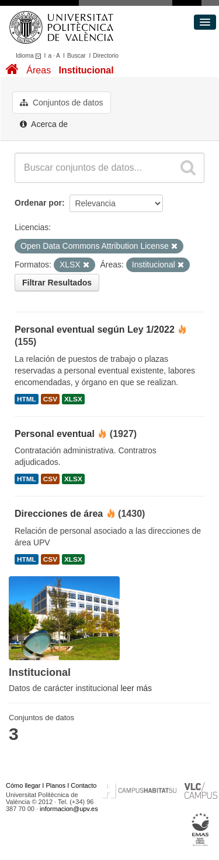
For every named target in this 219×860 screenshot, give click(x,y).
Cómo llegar (23, 785)
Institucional (85, 70)
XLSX (73, 399)
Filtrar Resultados (57, 282)
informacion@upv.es (69, 808)
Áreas (38, 70)
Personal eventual (55, 434)
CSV (50, 399)
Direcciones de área (59, 514)
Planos (56, 785)
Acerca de (44, 124)
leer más (136, 688)
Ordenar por (38, 202)
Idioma (30, 55)
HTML (26, 399)
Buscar (76, 55)
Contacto (83, 785)
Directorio (106, 55)
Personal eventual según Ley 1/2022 (95, 329)
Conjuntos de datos (61, 102)
